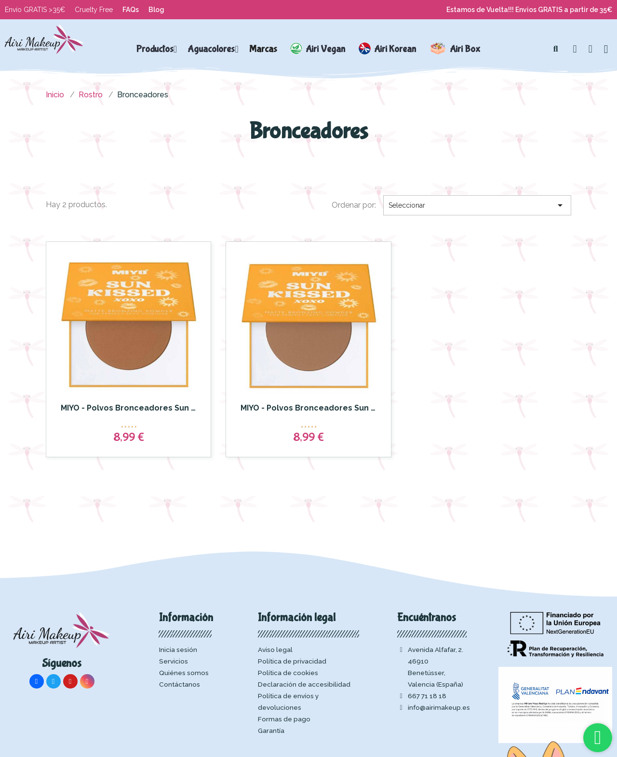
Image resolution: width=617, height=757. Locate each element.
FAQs (130, 9)
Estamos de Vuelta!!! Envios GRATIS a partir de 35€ (529, 9)
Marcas (263, 48)
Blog (156, 9)
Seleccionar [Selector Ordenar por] (477, 205)
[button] (556, 49)
